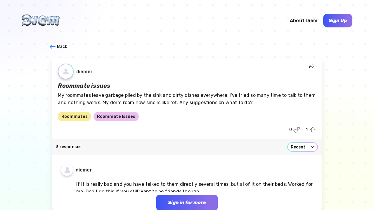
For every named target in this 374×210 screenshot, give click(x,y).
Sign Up (338, 20)
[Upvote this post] (312, 130)
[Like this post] (296, 130)
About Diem (303, 20)
